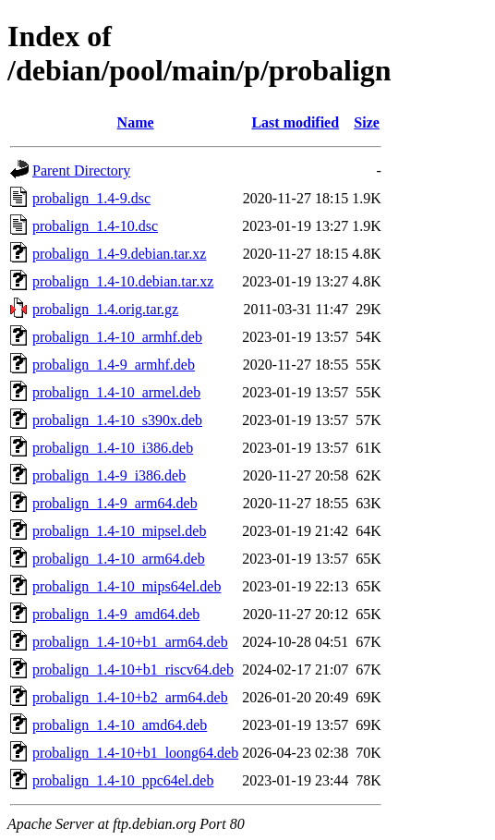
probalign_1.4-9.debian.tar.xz (119, 254)
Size (367, 122)
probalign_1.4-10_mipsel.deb (119, 531)
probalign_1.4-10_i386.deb (112, 448)
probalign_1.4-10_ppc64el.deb (122, 780)
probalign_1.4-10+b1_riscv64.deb (133, 669)
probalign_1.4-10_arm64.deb (118, 558)
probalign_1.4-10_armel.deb (116, 392)
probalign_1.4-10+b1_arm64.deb (130, 642)
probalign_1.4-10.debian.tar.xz (122, 281)
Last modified (295, 122)
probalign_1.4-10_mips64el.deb (126, 586)
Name (135, 122)
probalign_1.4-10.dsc (95, 226)
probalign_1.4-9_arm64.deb (115, 503)
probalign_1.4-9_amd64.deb (115, 614)
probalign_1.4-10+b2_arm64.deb (130, 697)
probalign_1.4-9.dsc (91, 198)
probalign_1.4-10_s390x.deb (117, 420)
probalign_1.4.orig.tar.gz (105, 309)
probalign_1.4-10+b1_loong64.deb (135, 753)
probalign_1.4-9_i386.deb (109, 475)
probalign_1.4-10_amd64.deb (119, 725)
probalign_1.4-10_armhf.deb (117, 337)
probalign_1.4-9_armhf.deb (113, 364)
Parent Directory (81, 170)
